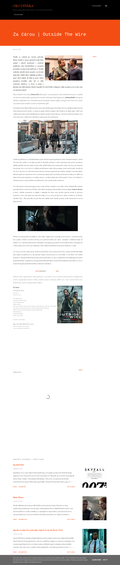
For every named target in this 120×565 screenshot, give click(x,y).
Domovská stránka (18, 14)
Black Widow (18, 497)
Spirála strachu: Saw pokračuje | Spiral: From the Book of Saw (38, 530)
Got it (105, 560)
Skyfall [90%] (18, 465)
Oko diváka (23, 6)
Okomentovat (22, 519)
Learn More (96, 560)
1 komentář (22, 486)
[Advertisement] (44, 435)
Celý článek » (71, 486)
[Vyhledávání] (96, 6)
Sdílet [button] (95, 56)
